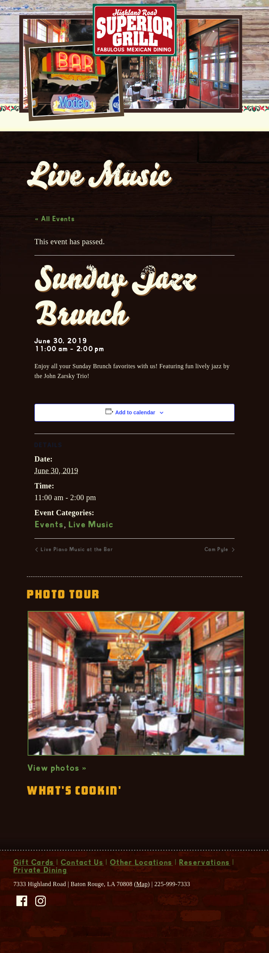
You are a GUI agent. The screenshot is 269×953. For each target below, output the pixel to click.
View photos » (57, 785)
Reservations (204, 879)
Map (142, 900)
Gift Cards (34, 879)
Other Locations (141, 879)
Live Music (91, 541)
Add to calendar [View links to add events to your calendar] (135, 428)
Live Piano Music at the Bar (76, 566)
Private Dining (40, 886)
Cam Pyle (217, 566)
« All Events (55, 235)
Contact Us (82, 879)
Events (49, 541)
